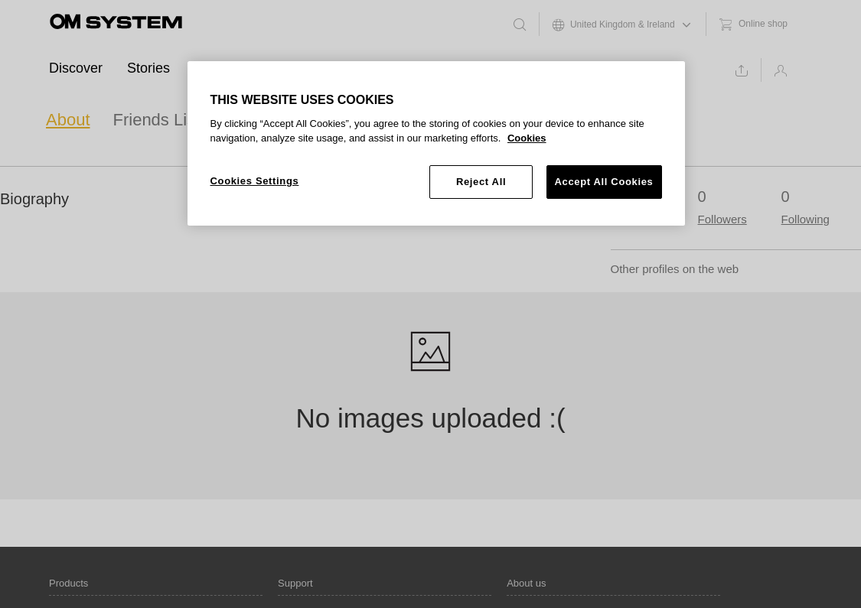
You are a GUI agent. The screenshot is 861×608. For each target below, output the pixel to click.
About (68, 119)
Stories (148, 68)
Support (394, 68)
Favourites (262, 119)
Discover (76, 68)
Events (215, 68)
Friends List (157, 119)
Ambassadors (303, 68)
